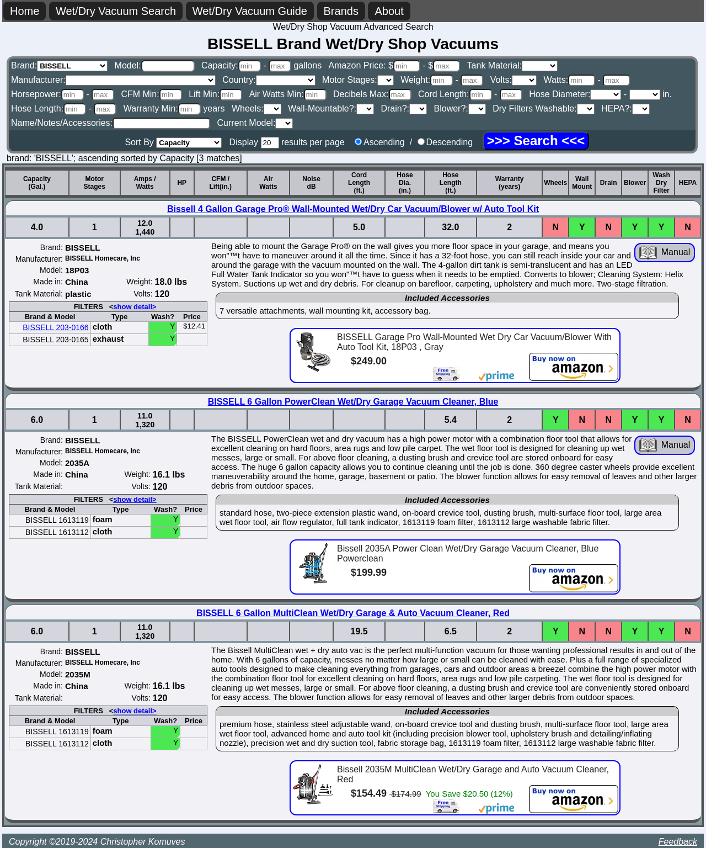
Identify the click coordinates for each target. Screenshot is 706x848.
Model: (155, 65)
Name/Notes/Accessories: (110, 123)
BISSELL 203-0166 (55, 327)
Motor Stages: (358, 79)
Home (24, 11)
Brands (341, 11)
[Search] (536, 140)
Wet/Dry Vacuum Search (116, 11)
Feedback (678, 841)
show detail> (134, 307)
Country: (268, 79)
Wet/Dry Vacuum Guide (249, 11)
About (389, 11)
